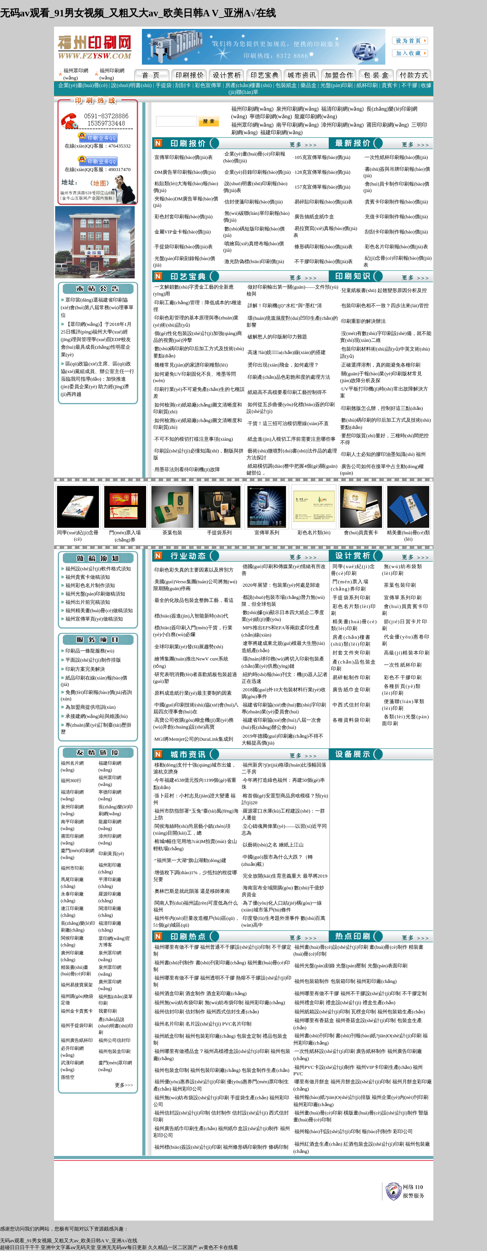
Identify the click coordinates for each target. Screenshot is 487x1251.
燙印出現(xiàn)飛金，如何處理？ (283, 365)
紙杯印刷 (367, 85)
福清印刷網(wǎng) (342, 109)
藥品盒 (309, 85)
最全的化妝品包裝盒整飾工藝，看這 (194, 600)
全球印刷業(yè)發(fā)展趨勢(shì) (188, 646)
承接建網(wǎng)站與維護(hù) (94, 716)
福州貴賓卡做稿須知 (85, 577)
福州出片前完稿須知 (85, 602)
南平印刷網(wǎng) (297, 125)
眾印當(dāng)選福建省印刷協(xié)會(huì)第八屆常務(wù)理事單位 (97, 307)
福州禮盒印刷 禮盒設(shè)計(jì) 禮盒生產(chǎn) (344, 1002)
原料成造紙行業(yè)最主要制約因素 (193, 693)
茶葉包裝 (172, 532)
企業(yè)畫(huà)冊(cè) (83, 85)
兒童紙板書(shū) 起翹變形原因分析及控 (384, 290)
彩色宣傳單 (208, 85)
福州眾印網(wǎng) (252, 125)
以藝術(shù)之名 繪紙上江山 (273, 845)
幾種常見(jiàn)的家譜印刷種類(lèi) (191, 365)
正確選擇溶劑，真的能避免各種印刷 (380, 365)
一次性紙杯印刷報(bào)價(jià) (396, 157)
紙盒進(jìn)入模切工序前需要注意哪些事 (291, 439)
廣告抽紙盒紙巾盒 (314, 216)
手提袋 (164, 85)
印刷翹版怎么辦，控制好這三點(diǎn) (382, 408)
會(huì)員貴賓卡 (361, 532)
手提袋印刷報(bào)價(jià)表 (183, 246)
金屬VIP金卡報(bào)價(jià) (182, 232)
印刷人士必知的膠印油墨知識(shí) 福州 (383, 454)
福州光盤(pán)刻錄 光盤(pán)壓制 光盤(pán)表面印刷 (350, 965)
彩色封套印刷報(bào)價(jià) (183, 216)
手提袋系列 (219, 532)
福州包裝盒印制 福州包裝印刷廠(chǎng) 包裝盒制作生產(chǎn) (222, 1070)
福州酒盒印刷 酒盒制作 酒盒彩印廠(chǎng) (200, 993)
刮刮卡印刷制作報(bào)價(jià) (396, 232)
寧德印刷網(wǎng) (271, 116)
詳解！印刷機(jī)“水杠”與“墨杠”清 (285, 305)
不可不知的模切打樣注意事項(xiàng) (193, 439)
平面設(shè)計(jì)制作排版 (91, 660)
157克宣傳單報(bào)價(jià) (322, 187)
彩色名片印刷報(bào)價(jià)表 (396, 246)
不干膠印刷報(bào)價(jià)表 (323, 261)
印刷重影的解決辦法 (363, 321)
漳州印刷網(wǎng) (342, 125)
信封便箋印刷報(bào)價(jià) (253, 202)
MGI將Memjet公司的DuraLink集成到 (193, 739)
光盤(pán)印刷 (336, 85)
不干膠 (409, 85)
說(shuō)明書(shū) (131, 85)
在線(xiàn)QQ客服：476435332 (98, 143)
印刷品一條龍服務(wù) (88, 651)
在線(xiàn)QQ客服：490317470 (98, 167)
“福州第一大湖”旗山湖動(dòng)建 (190, 860)
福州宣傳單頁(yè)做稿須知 (92, 619)
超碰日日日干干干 (20, 1247)
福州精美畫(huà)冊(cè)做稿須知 (97, 610)
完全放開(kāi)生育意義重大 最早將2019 (285, 876)
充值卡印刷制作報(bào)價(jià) (396, 216)
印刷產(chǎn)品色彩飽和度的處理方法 (289, 377)
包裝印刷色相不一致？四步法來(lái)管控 (385, 305)
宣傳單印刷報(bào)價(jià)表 (183, 157)
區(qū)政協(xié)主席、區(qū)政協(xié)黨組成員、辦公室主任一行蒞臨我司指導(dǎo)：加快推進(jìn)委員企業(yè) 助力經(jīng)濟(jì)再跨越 (98, 379)
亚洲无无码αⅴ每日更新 (122, 1247)
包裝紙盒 (286, 85)
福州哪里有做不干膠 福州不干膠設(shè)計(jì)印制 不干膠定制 (360, 993)
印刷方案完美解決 (83, 669)
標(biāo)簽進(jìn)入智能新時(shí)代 (191, 616)
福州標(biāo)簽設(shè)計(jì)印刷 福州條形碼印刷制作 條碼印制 (221, 1147)
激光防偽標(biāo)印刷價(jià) (254, 261)
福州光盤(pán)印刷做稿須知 (93, 594)
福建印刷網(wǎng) (281, 132)
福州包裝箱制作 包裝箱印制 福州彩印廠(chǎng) (345, 981)
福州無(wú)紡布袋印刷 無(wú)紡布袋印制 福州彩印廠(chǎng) (219, 1002)
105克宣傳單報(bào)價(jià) (322, 157)
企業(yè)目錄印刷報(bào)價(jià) (257, 172)
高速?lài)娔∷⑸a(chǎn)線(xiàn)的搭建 (286, 352)
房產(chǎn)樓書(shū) (248, 85)
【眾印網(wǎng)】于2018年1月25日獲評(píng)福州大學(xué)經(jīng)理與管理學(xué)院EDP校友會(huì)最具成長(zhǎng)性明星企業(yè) (96, 339)
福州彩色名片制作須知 (88, 585)
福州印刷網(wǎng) (252, 109)
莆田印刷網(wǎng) (387, 125)
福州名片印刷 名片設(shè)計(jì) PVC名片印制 (203, 1024)
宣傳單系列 (267, 532)
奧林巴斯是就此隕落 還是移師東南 (192, 891)
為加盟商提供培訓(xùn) (88, 707)
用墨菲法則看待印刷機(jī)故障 (187, 469)
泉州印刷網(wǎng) (297, 109)
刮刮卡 (183, 85)
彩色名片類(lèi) (314, 532)
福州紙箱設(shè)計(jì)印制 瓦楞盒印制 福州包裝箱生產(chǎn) (359, 1011)
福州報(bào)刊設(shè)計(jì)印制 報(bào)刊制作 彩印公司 (353, 1131)
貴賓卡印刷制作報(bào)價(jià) (396, 202)
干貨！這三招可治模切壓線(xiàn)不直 (288, 423)
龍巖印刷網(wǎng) (315, 116)
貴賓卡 (390, 85)
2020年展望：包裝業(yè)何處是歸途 (281, 585)
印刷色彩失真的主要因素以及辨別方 (194, 570)
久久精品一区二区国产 (172, 1247)
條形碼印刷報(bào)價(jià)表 (323, 246)
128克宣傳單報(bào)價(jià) (322, 172)
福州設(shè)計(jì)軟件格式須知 (96, 569)
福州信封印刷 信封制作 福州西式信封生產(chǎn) (206, 1011)
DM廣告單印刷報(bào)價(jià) (185, 172)
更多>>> (124, 1085)
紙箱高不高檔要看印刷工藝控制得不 (287, 392)
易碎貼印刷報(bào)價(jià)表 (323, 202)
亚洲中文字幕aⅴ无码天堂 (68, 1247)
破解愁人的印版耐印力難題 (277, 337)
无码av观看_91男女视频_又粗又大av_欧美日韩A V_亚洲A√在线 (138, 13)
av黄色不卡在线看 (218, 1247)
